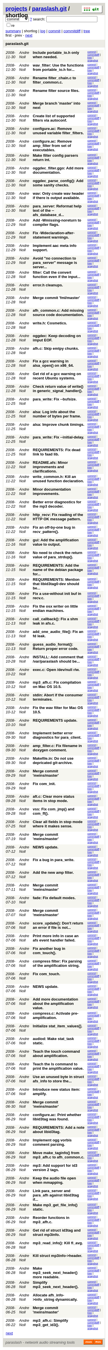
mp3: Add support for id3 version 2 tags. (55, 1167)
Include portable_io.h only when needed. (56, 54)
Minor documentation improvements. (52, 491)
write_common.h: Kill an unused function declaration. (58, 478)
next (29, 35)
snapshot (92, 60)
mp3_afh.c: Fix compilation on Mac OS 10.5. (57, 684)
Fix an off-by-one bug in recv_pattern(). (54, 529)
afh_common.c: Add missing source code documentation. (58, 312)
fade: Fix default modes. (54, 898)
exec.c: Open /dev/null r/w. (56, 670)
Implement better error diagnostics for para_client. (57, 735)
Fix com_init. (44, 784)
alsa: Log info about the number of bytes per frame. (57, 414)
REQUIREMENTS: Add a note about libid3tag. (58, 1129)
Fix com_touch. (46, 974)
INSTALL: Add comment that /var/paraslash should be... (58, 659)
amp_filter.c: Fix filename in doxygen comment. (57, 748)
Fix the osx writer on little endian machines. (55, 608)
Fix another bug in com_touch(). (49, 950)
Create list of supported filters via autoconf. (54, 118)
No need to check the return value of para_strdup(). (57, 555)
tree (87, 31)
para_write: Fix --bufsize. (55, 399)
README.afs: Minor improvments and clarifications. (50, 466)
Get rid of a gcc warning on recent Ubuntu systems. (57, 376)
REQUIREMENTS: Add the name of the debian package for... (58, 569)
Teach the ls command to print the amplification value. (58, 1066)
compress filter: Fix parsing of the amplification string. (57, 963)
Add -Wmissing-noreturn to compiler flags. (57, 222)
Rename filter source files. (56, 90)
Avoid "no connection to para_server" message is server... (55, 262)
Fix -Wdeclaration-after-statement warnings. (54, 235)
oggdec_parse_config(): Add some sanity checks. (58, 183)
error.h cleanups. (48, 285)
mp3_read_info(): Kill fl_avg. (58, 1243)
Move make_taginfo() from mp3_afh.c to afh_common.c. (58, 1155)
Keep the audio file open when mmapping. (54, 1180)
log (42, 31)
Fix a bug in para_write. (53, 860)
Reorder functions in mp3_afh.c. (51, 1219)
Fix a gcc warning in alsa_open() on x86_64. (53, 363)
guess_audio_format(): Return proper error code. (55, 646)
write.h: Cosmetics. (50, 323)
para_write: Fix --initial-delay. (58, 437)
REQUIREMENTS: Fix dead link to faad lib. (56, 452)
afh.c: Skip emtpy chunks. (56, 348)
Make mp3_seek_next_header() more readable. (55, 1272)
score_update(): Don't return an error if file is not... (58, 925)
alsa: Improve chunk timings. (58, 424)
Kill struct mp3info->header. (57, 1255)
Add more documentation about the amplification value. (55, 1003)
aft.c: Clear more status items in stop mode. (54, 798)
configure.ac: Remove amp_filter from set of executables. (52, 145)
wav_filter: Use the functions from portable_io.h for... (58, 67)
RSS (98, 1341)
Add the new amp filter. (53, 872)
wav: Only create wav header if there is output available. (58, 195)
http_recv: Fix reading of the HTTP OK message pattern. (58, 517)
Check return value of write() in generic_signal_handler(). (58, 388)
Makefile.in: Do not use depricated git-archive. (53, 760)
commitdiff (71, 31)
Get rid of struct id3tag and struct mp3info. (57, 1232)
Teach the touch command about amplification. (56, 1053)
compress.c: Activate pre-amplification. (55, 1015)
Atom (88, 1341)
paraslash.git (49, 8)
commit (54, 31)
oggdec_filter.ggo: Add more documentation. (58, 170)
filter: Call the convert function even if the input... (56, 274)
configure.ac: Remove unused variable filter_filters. (58, 130)
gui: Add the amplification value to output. (56, 542)
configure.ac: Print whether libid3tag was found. (57, 1117)
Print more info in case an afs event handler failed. (56, 938)
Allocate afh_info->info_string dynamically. (55, 1297)
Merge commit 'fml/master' (56, 298)
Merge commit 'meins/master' (46, 773)
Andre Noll (24, 54)
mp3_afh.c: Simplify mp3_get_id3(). (50, 1322)
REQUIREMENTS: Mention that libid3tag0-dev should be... (56, 583)
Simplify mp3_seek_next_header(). (56, 1284)
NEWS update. (45, 847)
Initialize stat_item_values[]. (57, 1026)
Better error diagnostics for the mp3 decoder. (57, 504)
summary (13, 31)
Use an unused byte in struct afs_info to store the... (58, 1079)
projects (16, 8)
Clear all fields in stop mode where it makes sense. (58, 824)
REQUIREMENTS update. (55, 720)
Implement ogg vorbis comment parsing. (52, 1142)
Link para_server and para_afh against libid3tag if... (56, 1195)
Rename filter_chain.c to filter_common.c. (54, 80)
